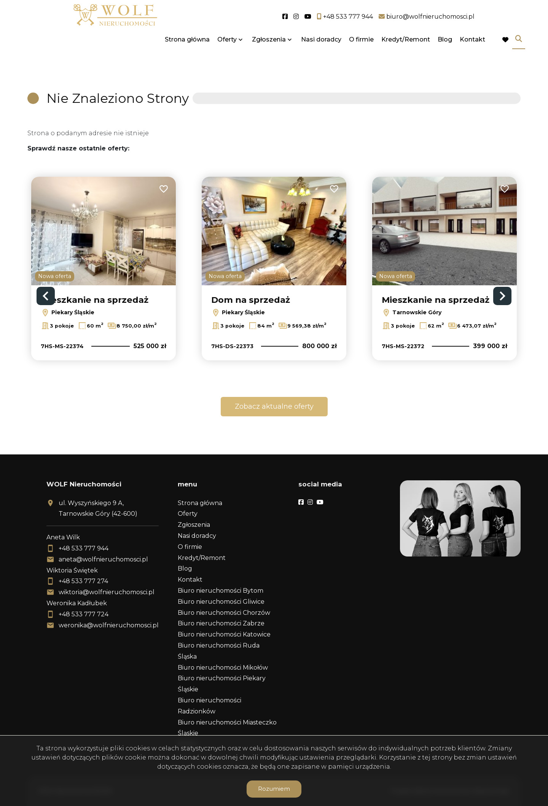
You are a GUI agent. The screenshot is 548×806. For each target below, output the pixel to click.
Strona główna (187, 54)
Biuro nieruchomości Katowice (224, 634)
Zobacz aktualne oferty (274, 406)
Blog (445, 54)
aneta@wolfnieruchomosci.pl (103, 559)
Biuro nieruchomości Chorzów (224, 612)
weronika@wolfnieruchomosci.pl (109, 625)
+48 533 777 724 (83, 614)
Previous (46, 296)
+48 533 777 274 (83, 581)
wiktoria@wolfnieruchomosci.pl (107, 592)
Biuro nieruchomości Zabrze (221, 623)
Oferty (227, 54)
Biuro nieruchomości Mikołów (223, 667)
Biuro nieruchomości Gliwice (221, 601)
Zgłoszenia (269, 54)
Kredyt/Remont (405, 54)
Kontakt (472, 54)
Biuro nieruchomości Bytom (220, 590)
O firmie (361, 54)
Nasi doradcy (321, 54)
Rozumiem (274, 788)
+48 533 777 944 (83, 548)
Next (502, 296)
